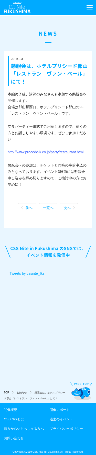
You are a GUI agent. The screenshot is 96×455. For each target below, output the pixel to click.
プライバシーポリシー (66, 429)
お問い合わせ (14, 438)
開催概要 (10, 410)
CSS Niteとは (14, 419)
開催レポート (60, 410)
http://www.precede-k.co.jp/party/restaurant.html (45, 152)
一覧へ (48, 208)
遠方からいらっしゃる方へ (24, 429)
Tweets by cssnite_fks (27, 273)
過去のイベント (61, 419)
